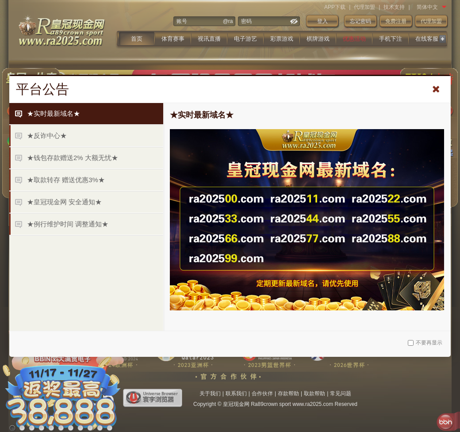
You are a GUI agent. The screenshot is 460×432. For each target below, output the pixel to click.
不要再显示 (425, 343)
